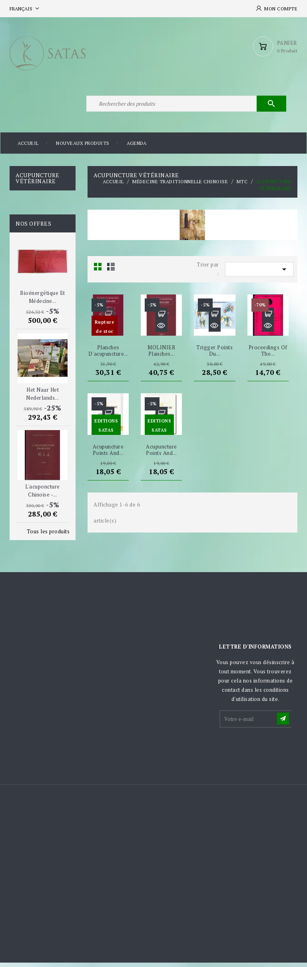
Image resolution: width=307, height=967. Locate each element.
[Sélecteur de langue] (25, 8)
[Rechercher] (185, 107)
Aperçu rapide (108, 330)
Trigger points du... (214, 355)
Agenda (136, 148)
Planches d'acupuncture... (108, 355)
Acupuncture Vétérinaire (38, 182)
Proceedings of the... (268, 355)
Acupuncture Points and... (108, 454)
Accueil (28, 148)
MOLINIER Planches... (161, 355)
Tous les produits (48, 535)
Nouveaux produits (83, 148)
